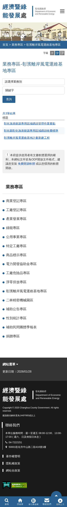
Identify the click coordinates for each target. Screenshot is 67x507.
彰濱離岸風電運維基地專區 (43, 44)
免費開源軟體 (26, 163)
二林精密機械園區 (19, 300)
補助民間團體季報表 (21, 327)
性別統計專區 (16, 318)
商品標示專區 (16, 255)
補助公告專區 (16, 309)
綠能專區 (13, 228)
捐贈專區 (13, 336)
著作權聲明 (13, 456)
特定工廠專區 (16, 246)
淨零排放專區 (16, 282)
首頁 (5, 44)
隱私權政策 (13, 463)
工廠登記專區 (16, 210)
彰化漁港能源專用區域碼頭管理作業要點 (29, 123)
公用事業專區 (16, 237)
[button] (62, 11)
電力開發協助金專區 (21, 264)
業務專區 (17, 44)
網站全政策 (13, 470)
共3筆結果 (9, 113)
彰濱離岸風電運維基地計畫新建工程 (27, 137)
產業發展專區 (16, 219)
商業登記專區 (16, 201)
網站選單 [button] (10, 364)
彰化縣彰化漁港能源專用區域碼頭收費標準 (31, 130)
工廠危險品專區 (18, 273)
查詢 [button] (9, 99)
